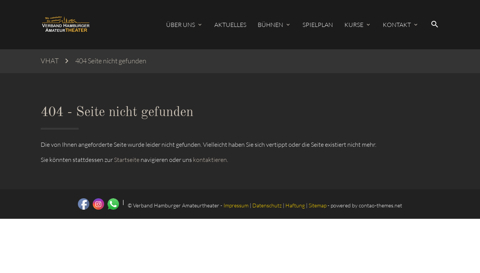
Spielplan (318, 24)
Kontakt (397, 24)
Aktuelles (230, 24)
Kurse (353, 24)
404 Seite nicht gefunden (110, 61)
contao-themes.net (380, 205)
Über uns (180, 24)
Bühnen (270, 24)
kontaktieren (210, 159)
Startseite (126, 159)
